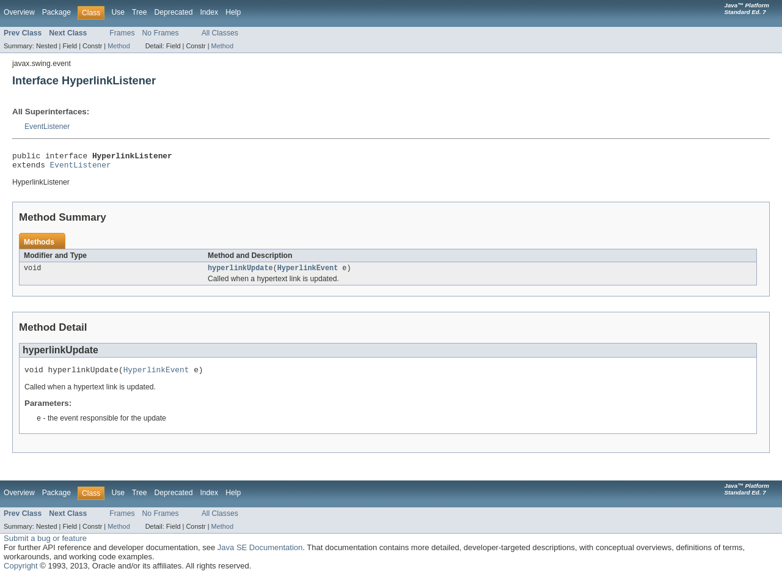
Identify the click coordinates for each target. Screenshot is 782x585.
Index (209, 12)
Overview (19, 12)
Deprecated (174, 12)
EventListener (47, 126)
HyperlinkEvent (307, 273)
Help (233, 12)
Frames (121, 33)
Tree (139, 12)
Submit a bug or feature (45, 545)
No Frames (160, 33)
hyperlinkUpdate (240, 273)
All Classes (220, 33)
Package (56, 12)
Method (119, 46)
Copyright (21, 573)
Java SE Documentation (259, 554)
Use (118, 12)
